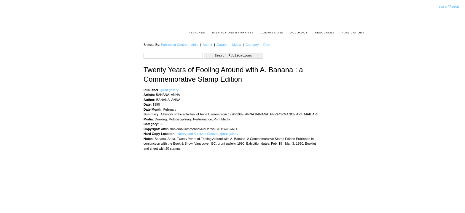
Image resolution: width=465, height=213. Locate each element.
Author (207, 44)
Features (197, 32)
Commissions (272, 32)
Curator (222, 44)
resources (325, 32)
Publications (353, 32)
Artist (194, 44)
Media (236, 44)
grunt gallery (169, 90)
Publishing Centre (174, 44)
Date (266, 44)
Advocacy (299, 32)
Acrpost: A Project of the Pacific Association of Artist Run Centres (361, 16)
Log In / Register (450, 6)
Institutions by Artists (233, 32)
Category (252, 44)
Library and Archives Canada (197, 133)
